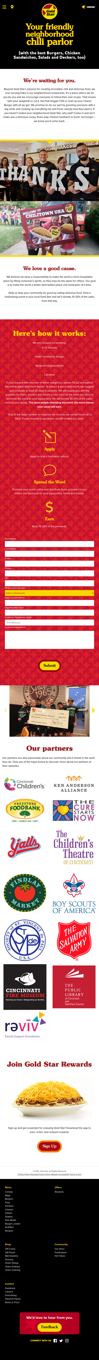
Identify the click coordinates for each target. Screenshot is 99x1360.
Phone (8, 568)
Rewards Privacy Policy (40, 1174)
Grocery (9, 1259)
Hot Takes (60, 1255)
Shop (8, 1244)
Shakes (9, 1216)
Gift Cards (10, 1248)
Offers (58, 1187)
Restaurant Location (15, 588)
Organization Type (14, 607)
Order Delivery (12, 1266)
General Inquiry (13, 1298)
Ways (7, 1195)
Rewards (59, 1191)
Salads (8, 1213)
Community (61, 1244)
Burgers (9, 1198)
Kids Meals (10, 1220)
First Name (10, 539)
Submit (49, 666)
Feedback (10, 1288)
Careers (9, 1291)
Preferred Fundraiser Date (18, 617)
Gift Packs (10, 1252)
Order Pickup (12, 1263)
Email (7, 558)
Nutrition (9, 1227)
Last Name (10, 548)
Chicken (9, 1209)
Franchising (11, 1295)
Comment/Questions (15, 627)
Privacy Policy (24, 1174)
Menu (8, 1187)
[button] (93, 710)
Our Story (59, 1248)
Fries (7, 1202)
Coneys (9, 1191)
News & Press (12, 1302)
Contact (9, 1284)
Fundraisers (61, 1252)
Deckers (9, 1206)
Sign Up (49, 1146)
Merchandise (11, 1255)
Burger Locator (12, 1223)
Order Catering (12, 1270)
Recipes (9, 1230)
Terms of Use (75, 1174)
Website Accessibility (60, 1174)
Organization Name (15, 597)
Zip (6, 578)
